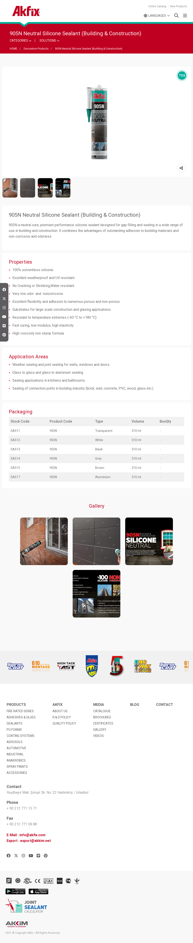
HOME (13, 48)
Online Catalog (157, 6)
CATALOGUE (102, 711)
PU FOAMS (14, 729)
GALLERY (99, 729)
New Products (178, 6)
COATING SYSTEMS (20, 736)
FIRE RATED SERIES (20, 711)
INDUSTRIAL (15, 754)
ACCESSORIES (17, 773)
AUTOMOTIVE (16, 748)
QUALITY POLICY (64, 723)
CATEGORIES (20, 40)
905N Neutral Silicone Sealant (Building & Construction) (88, 48)
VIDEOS (98, 736)
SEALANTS (14, 723)
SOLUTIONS (49, 40)
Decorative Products (36, 48)
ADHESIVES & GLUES (21, 717)
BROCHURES (102, 717)
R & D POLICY (62, 717)
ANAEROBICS (16, 760)
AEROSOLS (15, 742)
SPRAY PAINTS (17, 766)
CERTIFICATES (103, 723)
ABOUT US (60, 711)
